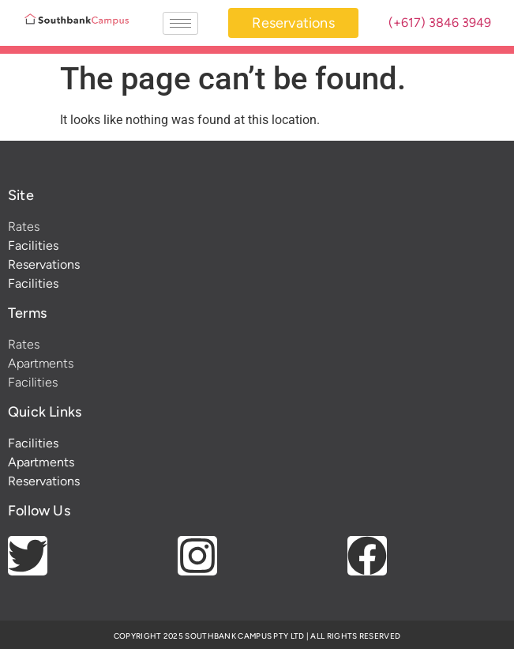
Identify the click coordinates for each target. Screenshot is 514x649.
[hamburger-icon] (180, 23)
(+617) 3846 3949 (439, 22)
